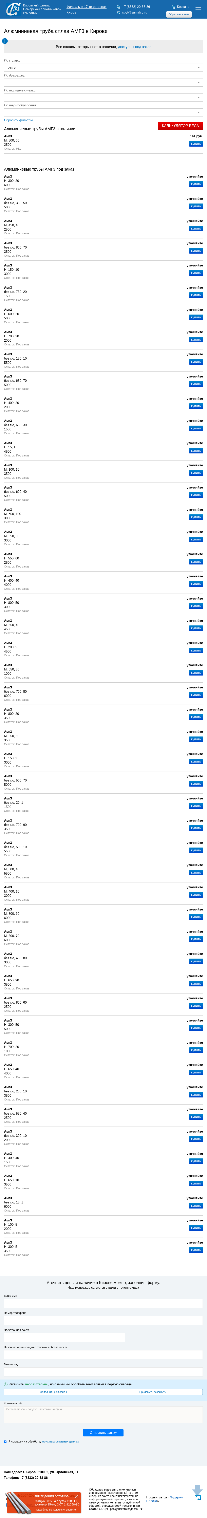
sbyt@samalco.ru (134, 12)
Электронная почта (16, 1330)
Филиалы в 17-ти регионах (87, 6)
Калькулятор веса (180, 126)
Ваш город (11, 1364)
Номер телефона (15, 1312)
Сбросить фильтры (18, 120)
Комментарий (13, 1403)
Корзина (183, 6)
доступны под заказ (134, 47)
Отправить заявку (103, 1432)
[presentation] (34, 1454)
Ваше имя (10, 1295)
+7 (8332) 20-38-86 (136, 6)
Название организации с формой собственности (36, 1347)
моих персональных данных (60, 1441)
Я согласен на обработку (41, 1441)
